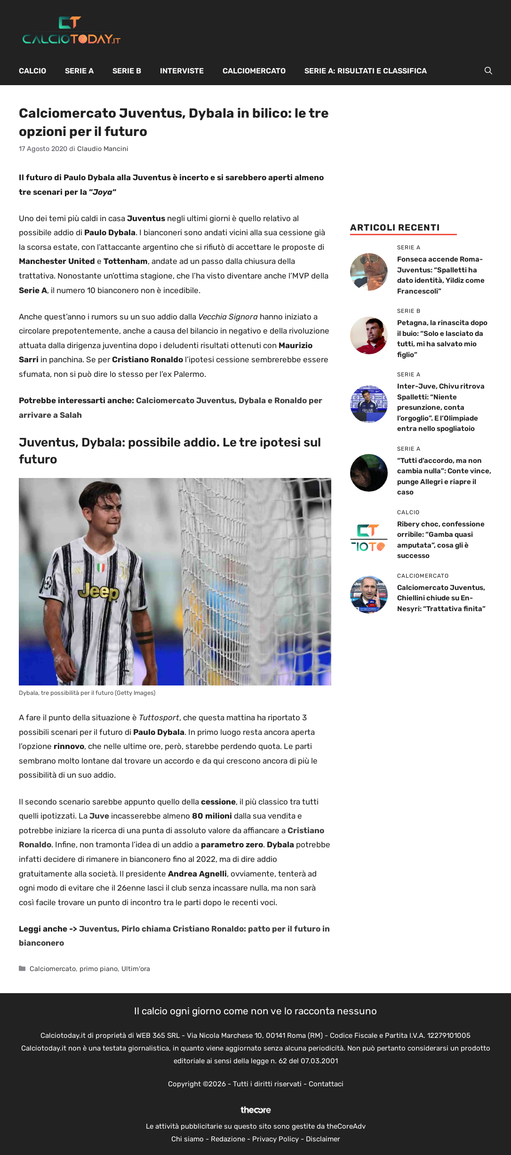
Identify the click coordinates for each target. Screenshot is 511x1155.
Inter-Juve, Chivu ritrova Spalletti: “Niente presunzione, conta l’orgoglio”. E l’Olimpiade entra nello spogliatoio (441, 407)
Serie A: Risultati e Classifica (365, 70)
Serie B (126, 70)
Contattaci (326, 1084)
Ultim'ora (135, 968)
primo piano (99, 968)
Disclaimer (323, 1139)
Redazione (228, 1139)
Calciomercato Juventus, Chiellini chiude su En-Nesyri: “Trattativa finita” (441, 598)
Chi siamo (187, 1139)
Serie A (79, 70)
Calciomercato (254, 70)
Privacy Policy (275, 1139)
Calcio (32, 70)
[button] (488, 71)
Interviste (182, 70)
